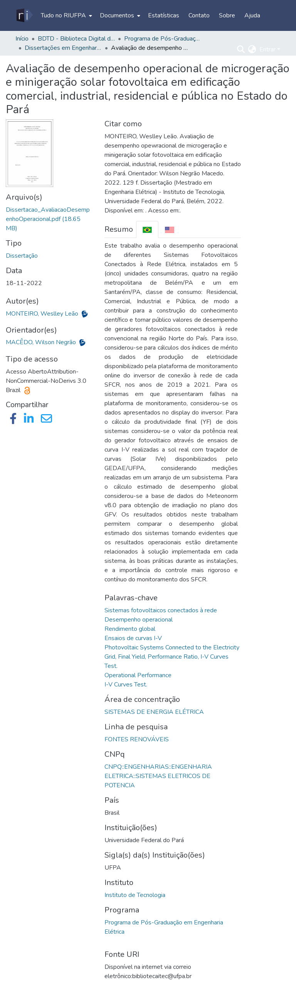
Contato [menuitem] (199, 15)
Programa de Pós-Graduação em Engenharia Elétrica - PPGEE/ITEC (162, 38)
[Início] (24, 15)
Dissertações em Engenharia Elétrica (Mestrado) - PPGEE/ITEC (63, 48)
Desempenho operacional (138, 619)
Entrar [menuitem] (267, 49)
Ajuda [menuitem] (252, 15)
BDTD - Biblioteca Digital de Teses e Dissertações (76, 38)
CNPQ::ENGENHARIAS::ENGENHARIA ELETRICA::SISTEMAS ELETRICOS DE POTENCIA (158, 776)
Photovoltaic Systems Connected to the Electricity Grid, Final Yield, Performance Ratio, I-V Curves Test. (171, 656)
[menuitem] (65, 15)
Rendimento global (129, 629)
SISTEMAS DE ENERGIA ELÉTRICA (154, 712)
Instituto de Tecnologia (134, 895)
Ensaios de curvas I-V (133, 638)
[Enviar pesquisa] (241, 49)
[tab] (147, 229)
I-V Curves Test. (125, 684)
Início (22, 38)
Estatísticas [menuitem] (163, 15)
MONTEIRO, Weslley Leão (43, 313)
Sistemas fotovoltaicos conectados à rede (160, 610)
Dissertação (22, 255)
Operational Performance (138, 675)
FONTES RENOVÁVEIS (136, 739)
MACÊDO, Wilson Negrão (41, 342)
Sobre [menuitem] (227, 15)
